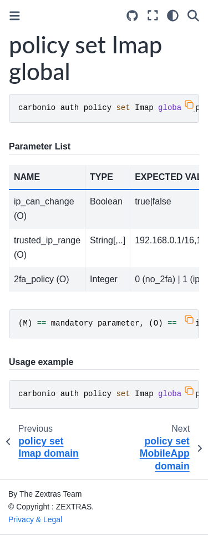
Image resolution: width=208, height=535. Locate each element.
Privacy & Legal (35, 519)
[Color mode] (173, 15)
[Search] (193, 15)
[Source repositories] (132, 16)
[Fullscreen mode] (153, 15)
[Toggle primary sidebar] (14, 16)
